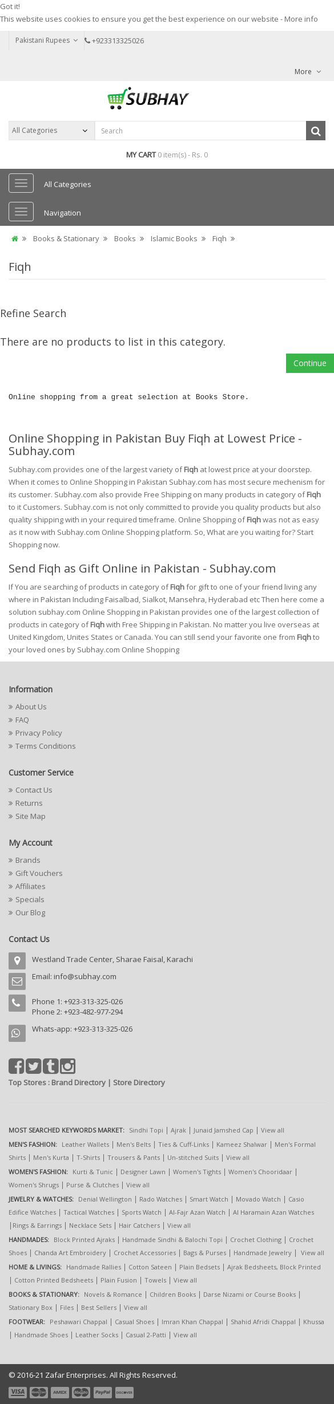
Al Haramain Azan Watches (273, 1212)
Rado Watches (160, 1199)
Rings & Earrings (37, 1225)
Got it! (10, 6)
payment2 (39, 1392)
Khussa (313, 1321)
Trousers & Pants (133, 1157)
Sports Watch (142, 1212)
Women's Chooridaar (260, 1171)
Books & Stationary (66, 238)
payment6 (123, 1392)
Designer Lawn (143, 1171)
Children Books (173, 1294)
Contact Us (34, 790)
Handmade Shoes (41, 1334)
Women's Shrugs (34, 1184)
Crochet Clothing (255, 1239)
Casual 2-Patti (146, 1334)
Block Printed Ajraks (84, 1239)
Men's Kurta (51, 1157)
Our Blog (30, 912)
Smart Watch (209, 1199)
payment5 (102, 1392)
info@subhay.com (85, 976)
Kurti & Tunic (93, 1171)
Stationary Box (31, 1307)
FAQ (22, 720)
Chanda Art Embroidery (71, 1252)
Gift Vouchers (39, 873)
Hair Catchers (139, 1225)
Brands (28, 860)
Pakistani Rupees (46, 40)
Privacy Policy (38, 733)
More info (301, 19)
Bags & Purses (204, 1252)
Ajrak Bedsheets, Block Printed (274, 1267)
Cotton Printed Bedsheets (53, 1280)
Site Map (30, 816)
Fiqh (219, 238)
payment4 (82, 1392)
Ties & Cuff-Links (183, 1144)
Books (125, 238)
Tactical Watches (88, 1212)
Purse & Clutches (92, 1184)
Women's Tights (197, 1171)
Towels (155, 1280)
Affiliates (30, 886)
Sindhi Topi (146, 1130)
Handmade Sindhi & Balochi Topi (172, 1239)
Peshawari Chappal (78, 1321)
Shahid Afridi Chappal (263, 1321)
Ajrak (178, 1130)
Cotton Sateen (150, 1267)
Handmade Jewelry (263, 1252)
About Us (31, 706)
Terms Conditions (45, 746)
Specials (30, 899)
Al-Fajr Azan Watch (197, 1212)
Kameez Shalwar (241, 1144)
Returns (29, 803)
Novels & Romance (113, 1294)
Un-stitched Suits (193, 1157)
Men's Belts (133, 1144)
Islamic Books (174, 238)
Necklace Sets (90, 1225)
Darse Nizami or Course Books (249, 1294)
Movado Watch (258, 1199)
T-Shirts (88, 1157)
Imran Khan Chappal (192, 1321)
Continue (310, 363)
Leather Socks (96, 1334)
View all (272, 1130)
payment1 (19, 1392)
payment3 (60, 1392)
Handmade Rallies (93, 1267)
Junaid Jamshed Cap (223, 1130)
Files (67, 1307)
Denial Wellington (105, 1199)
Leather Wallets (85, 1144)
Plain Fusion (118, 1280)
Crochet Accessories (145, 1252)
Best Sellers (98, 1307)
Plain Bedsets (199, 1267)
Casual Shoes (134, 1321)
